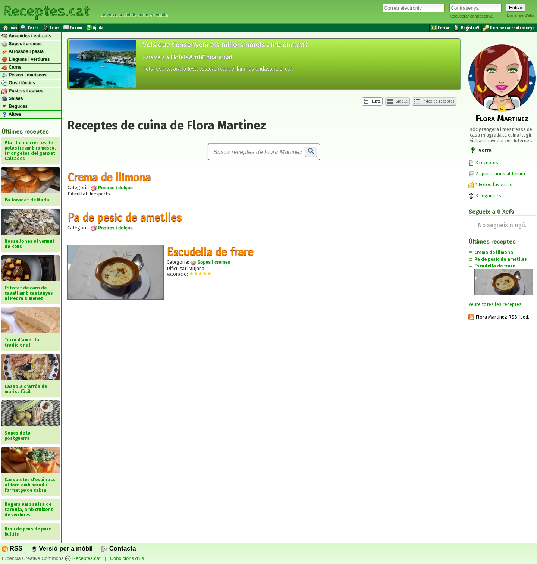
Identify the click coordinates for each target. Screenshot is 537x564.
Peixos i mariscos (24, 75)
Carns (11, 67)
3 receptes (483, 162)
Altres (11, 115)
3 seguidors (484, 195)
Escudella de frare (210, 251)
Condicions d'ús (127, 558)
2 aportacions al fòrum (500, 173)
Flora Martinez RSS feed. (498, 317)
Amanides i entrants (26, 36)
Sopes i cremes (21, 44)
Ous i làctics (18, 83)
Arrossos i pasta (22, 52)
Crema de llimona (109, 176)
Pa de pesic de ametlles (124, 217)
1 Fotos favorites (490, 184)
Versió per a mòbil (61, 548)
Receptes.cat (46, 11)
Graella (397, 101)
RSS (12, 548)
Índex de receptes (434, 101)
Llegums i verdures (25, 60)
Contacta (118, 548)
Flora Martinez (501, 118)
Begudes (14, 107)
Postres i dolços (22, 91)
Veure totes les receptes (495, 304)
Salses (12, 99)
